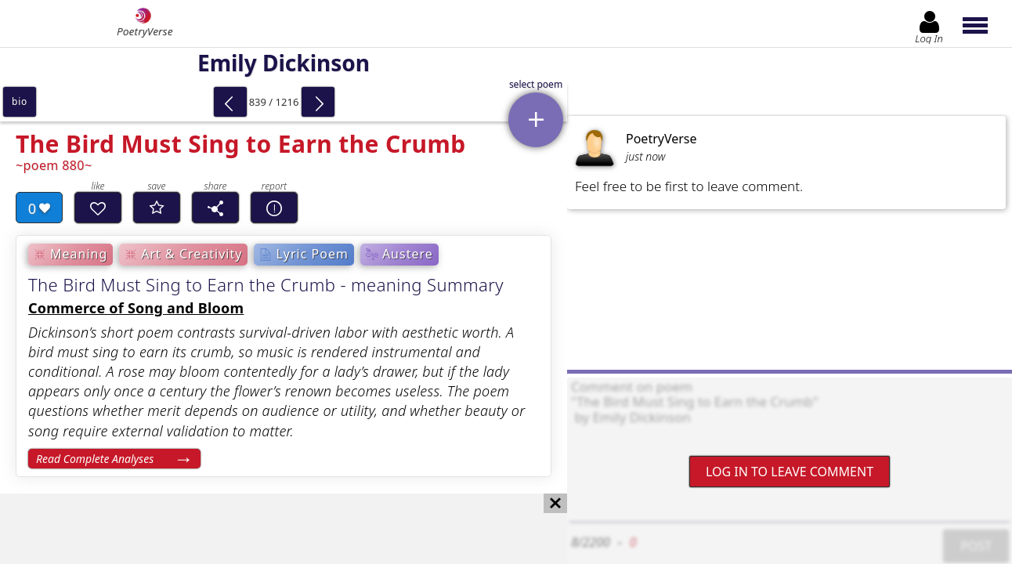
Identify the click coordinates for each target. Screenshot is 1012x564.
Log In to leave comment (789, 471)
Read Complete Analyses (95, 458)
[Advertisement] (268, 529)
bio (19, 101)
